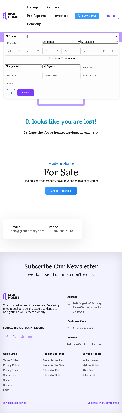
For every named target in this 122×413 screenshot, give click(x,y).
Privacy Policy (11, 365)
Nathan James (90, 360)
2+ (28, 51)
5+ (56, 51)
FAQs (6, 390)
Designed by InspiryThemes (103, 402)
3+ (38, 51)
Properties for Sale (53, 365)
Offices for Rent (51, 370)
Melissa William (91, 365)
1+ (19, 51)
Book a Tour (87, 15)
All (9, 51)
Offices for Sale (51, 375)
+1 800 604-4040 (61, 231)
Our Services (10, 375)
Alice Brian (88, 370)
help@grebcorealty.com (27, 231)
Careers (7, 385)
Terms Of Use (11, 360)
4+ (47, 51)
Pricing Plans (10, 370)
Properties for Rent (53, 360)
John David (88, 375)
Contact (7, 380)
